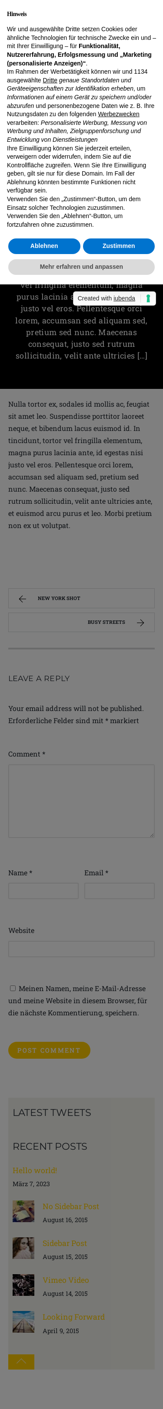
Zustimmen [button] (119, 245)
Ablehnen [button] (44, 245)
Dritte (50, 80)
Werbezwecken (118, 114)
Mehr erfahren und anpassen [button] (81, 266)
